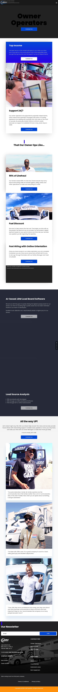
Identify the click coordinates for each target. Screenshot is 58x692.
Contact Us (29, 29)
